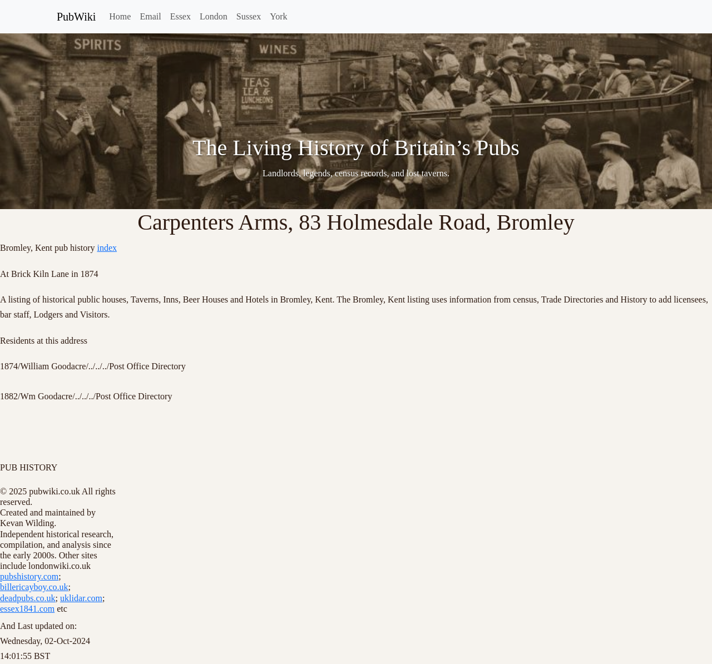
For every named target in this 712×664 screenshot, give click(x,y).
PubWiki (76, 17)
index (107, 247)
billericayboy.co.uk (34, 587)
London (214, 16)
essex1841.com (27, 608)
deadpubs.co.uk (28, 598)
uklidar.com (81, 598)
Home (120, 16)
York (278, 16)
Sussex (248, 16)
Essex (180, 16)
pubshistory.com (29, 576)
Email (150, 16)
